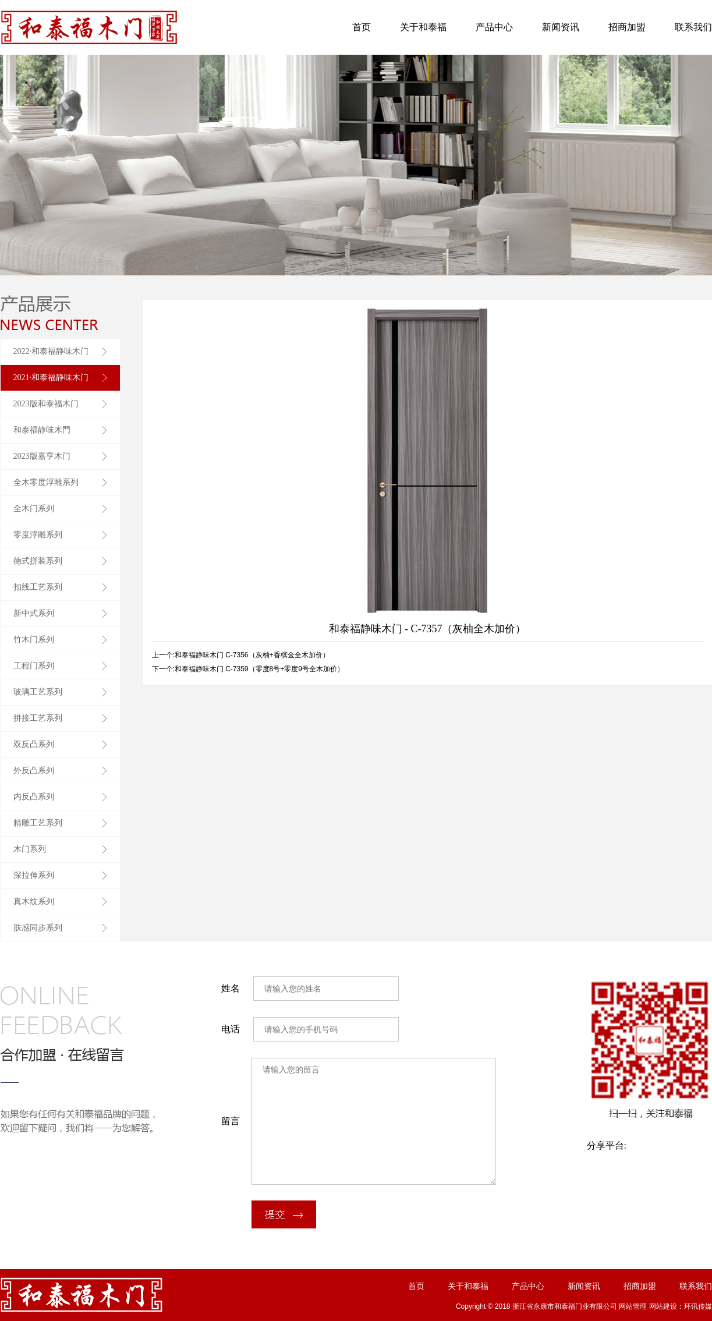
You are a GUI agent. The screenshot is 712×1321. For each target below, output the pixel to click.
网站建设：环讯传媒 (680, 1306)
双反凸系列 (33, 744)
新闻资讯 (560, 27)
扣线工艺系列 (37, 587)
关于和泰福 (423, 27)
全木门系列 (33, 508)
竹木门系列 (33, 639)
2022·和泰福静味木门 (51, 351)
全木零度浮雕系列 (46, 482)
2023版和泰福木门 (46, 403)
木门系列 (29, 849)
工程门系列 (33, 665)
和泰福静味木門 (41, 430)
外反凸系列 (33, 770)
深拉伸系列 (33, 875)
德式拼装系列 (37, 561)
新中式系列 (33, 613)
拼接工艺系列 (37, 718)
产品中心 (494, 27)
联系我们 (693, 27)
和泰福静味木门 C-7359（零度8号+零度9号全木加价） (259, 669)
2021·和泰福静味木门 (51, 377)
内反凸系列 (33, 796)
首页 (361, 27)
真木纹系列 (33, 901)
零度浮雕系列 (37, 534)
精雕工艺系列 (37, 823)
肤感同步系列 (37, 927)
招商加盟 (627, 27)
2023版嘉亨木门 (41, 456)
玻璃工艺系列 (37, 692)
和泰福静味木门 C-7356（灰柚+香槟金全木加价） (252, 655)
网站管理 (633, 1306)
